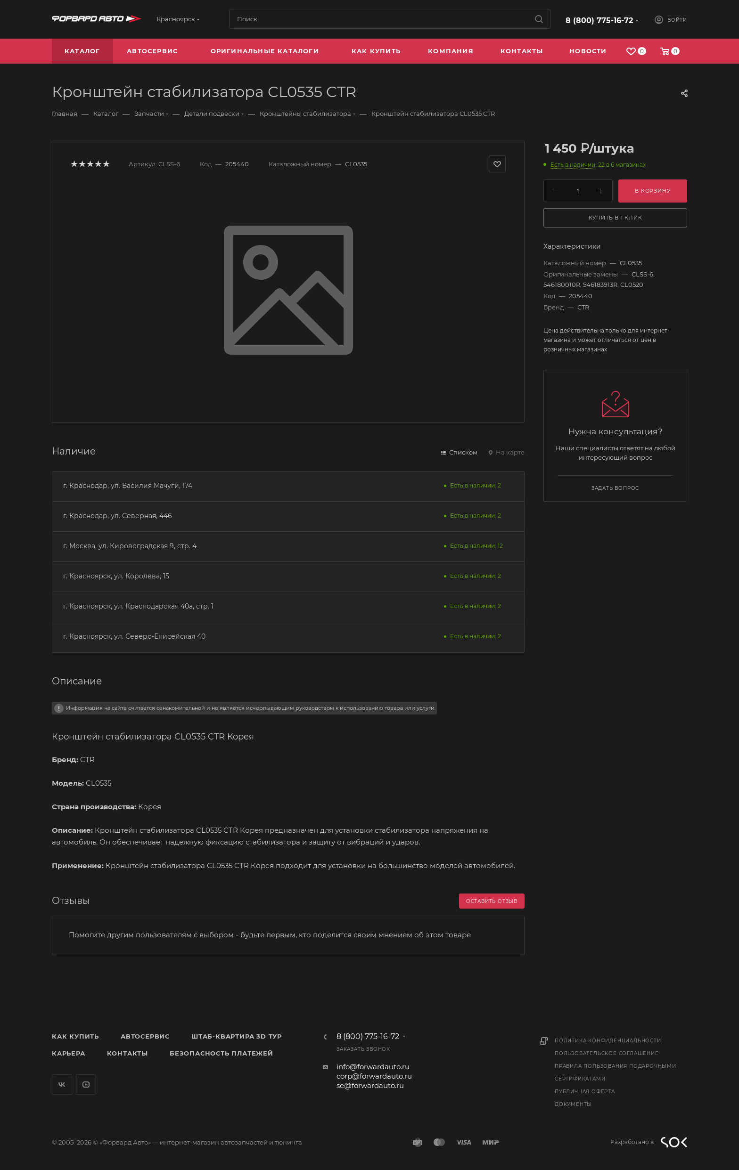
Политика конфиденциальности (608, 1041)
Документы (573, 1104)
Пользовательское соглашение (607, 1053)
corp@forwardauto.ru (374, 1076)
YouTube (86, 1084)
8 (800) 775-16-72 (599, 20)
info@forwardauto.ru (373, 1066)
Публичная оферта (585, 1092)
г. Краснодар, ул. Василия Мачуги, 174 (127, 485)
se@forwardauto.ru (370, 1085)
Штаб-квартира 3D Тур (236, 1036)
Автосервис (145, 1036)
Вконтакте (62, 1084)
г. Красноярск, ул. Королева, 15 (116, 576)
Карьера (68, 1053)
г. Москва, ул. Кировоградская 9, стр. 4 (130, 546)
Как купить (75, 1036)
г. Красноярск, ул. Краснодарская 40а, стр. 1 (138, 606)
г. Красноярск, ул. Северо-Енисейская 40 (134, 636)
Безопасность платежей (221, 1053)
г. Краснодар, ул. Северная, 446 (117, 516)
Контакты (127, 1053)
